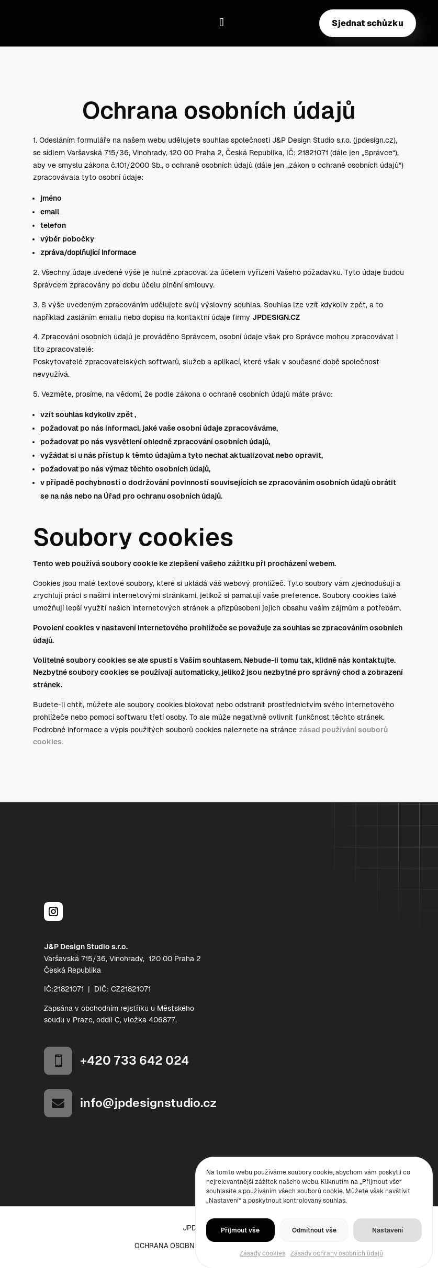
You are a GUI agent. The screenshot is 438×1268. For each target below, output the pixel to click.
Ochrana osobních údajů (182, 1246)
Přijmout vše (240, 1242)
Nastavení (387, 1242)
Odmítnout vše (314, 1242)
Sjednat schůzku (367, 23)
